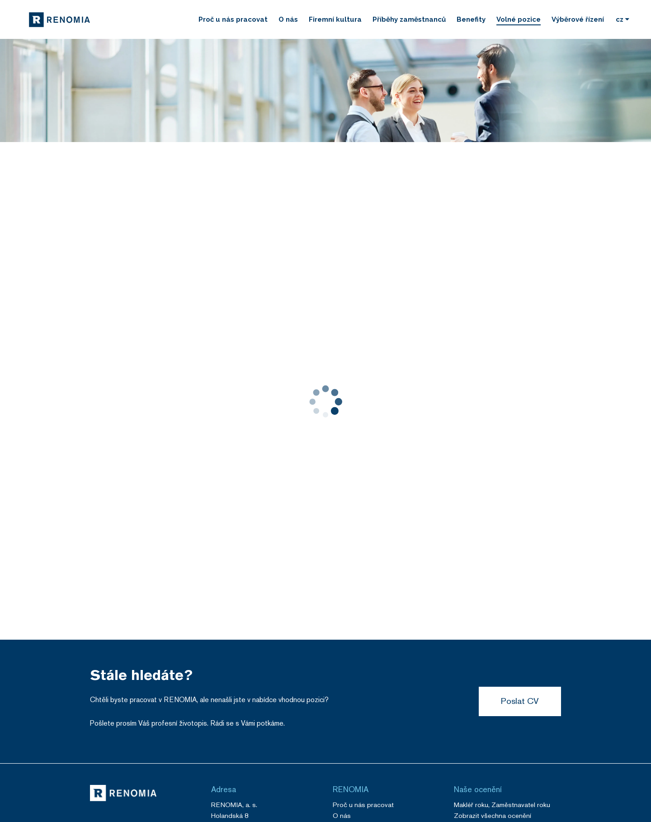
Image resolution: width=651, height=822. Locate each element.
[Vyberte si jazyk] (622, 19)
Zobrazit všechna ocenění (492, 815)
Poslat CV (520, 701)
